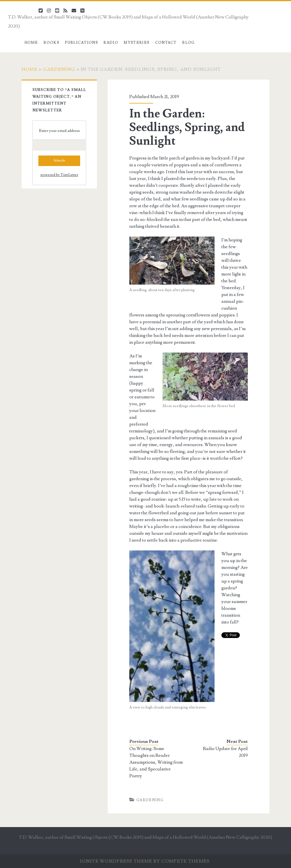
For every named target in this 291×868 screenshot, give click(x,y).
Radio (110, 42)
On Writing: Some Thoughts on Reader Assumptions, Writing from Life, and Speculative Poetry (156, 762)
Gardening (59, 69)
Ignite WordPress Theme (116, 861)
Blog (188, 42)
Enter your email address (59, 131)
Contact (166, 42)
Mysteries (136, 42)
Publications (81, 42)
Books (51, 42)
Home (31, 42)
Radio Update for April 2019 (225, 752)
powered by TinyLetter (59, 175)
